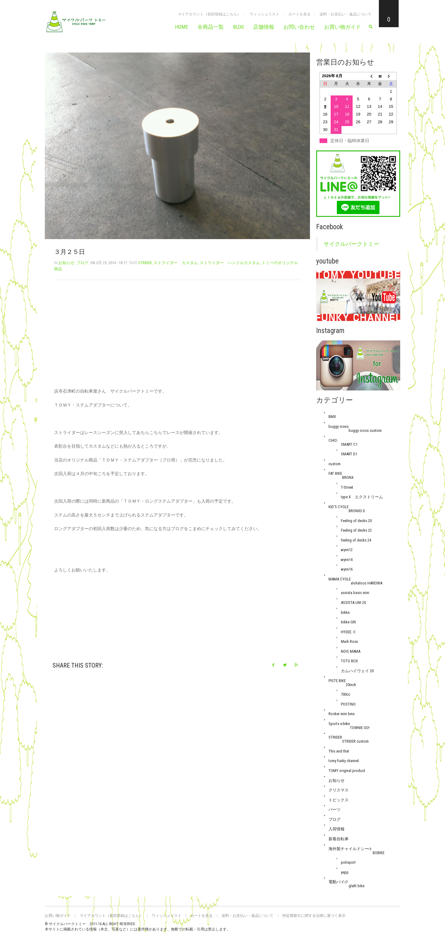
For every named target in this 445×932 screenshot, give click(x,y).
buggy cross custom (365, 430)
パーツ (334, 809)
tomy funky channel (343, 760)
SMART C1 (349, 444)
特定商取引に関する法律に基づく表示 (313, 915)
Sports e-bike (339, 723)
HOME (181, 27)
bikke (345, 612)
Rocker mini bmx (341, 713)
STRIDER (145, 262)
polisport (348, 862)
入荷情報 (336, 829)
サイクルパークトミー (351, 244)
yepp (345, 872)
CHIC (332, 440)
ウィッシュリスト (264, 14)
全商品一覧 (210, 27)
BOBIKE (378, 852)
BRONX (348, 477)
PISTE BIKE (337, 680)
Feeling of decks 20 (356, 520)
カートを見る (299, 14)
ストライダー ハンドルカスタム (230, 262)
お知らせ (66, 262)
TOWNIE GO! (360, 727)
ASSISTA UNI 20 (353, 602)
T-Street (347, 487)
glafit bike (356, 886)
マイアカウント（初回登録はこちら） (209, 14)
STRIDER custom (355, 741)
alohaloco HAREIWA (366, 583)
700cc (345, 694)
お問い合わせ (299, 27)
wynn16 (347, 569)
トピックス (338, 800)
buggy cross (338, 426)
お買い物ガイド (342, 27)
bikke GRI (348, 622)
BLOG (238, 27)
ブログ (82, 262)
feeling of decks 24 (356, 540)
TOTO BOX (349, 661)
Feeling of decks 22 (356, 530)
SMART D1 (349, 454)
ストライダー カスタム (176, 262)
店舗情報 (263, 27)
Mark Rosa (349, 641)
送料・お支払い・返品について (345, 14)
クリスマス (338, 790)
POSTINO (348, 704)
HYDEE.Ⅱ (348, 632)
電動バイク (338, 881)
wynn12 (347, 549)
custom (334, 464)
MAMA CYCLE (339, 579)
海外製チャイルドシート (350, 848)
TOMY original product (346, 770)
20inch (351, 684)
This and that (338, 751)
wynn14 (347, 559)
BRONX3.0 (357, 510)
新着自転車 (338, 839)
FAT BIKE (335, 473)
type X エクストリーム (362, 497)
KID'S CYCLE (338, 506)
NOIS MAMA (350, 651)
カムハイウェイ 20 (357, 670)
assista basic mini (355, 592)
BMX (332, 416)
